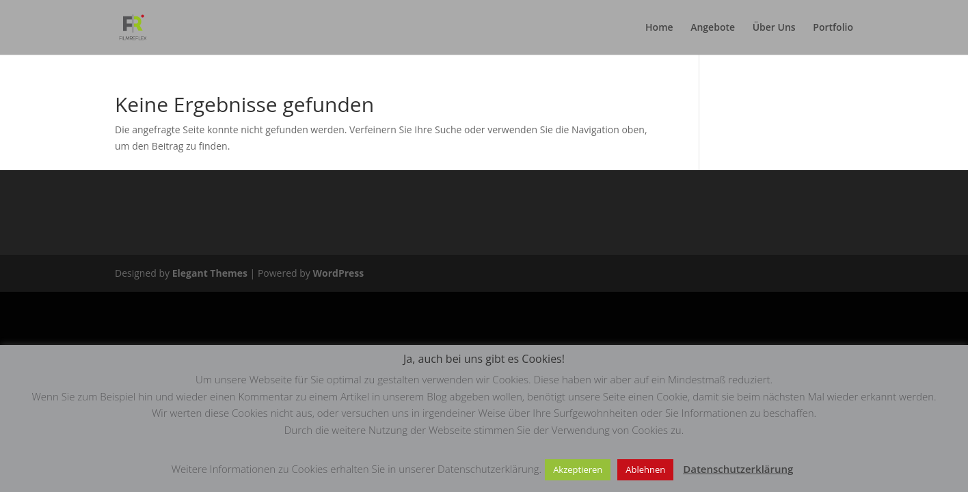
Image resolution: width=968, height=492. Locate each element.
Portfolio (833, 28)
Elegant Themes (209, 272)
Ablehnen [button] (645, 469)
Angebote (712, 28)
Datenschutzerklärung (738, 469)
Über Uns (774, 28)
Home (659, 28)
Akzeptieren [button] (577, 469)
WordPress (338, 272)
